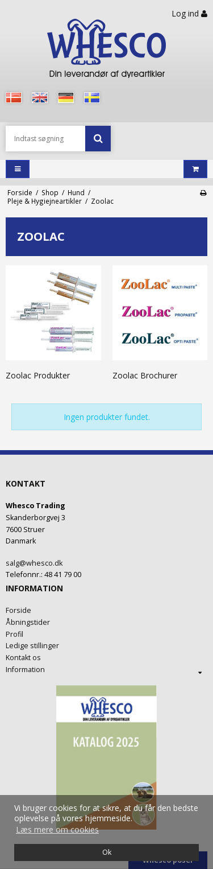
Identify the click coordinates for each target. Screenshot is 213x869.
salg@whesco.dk (34, 563)
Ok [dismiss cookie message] (106, 852)
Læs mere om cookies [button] (57, 829)
